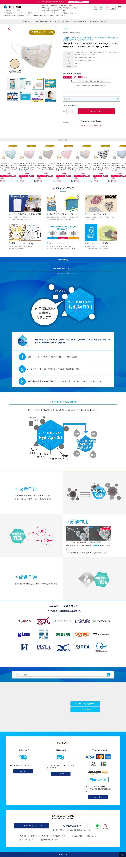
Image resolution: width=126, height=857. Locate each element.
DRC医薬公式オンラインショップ (13, 13)
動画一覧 (45, 836)
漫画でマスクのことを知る (24, 243)
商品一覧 (23, 836)
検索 (108, 674)
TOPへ (122, 855)
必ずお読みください (65, 5)
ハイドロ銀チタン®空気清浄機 (26, 214)
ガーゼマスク (38, 13)
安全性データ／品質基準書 (85, 704)
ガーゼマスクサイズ (59, 243)
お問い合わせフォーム (31, 826)
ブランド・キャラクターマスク (51, 13)
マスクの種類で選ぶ (28, 13)
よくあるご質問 (85, 710)
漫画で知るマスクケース (61, 214)
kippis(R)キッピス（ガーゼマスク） (70, 13)
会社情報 (34, 836)
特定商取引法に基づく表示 (49, 840)
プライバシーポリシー (27, 840)
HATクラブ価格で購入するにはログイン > (91, 81)
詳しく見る (23, 771)
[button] (2, 163)
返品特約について (69, 122)
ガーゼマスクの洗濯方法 (99, 243)
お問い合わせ (91, 836)
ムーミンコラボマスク (98, 214)
